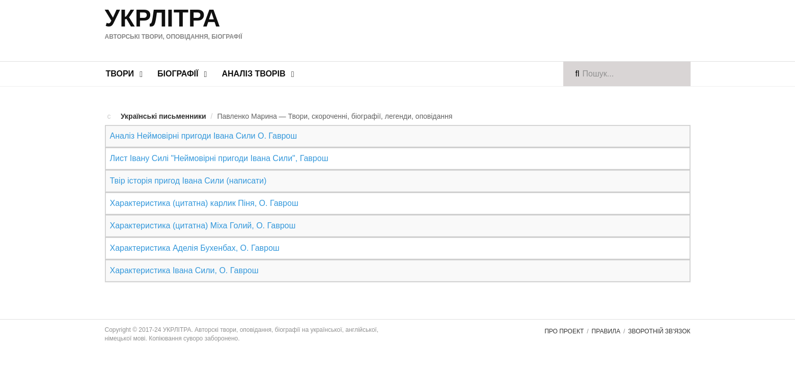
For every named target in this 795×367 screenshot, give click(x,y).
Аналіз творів (253, 73)
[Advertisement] (494, 29)
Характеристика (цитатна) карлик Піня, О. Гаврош (203, 198)
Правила (606, 320)
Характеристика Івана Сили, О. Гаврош (183, 260)
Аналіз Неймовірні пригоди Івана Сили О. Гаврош (203, 135)
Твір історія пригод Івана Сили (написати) (187, 177)
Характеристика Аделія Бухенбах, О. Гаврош (194, 239)
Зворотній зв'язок (659, 320)
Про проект (564, 320)
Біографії (177, 73)
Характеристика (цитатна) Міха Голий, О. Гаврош (202, 219)
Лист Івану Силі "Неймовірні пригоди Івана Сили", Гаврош (218, 156)
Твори (120, 73)
